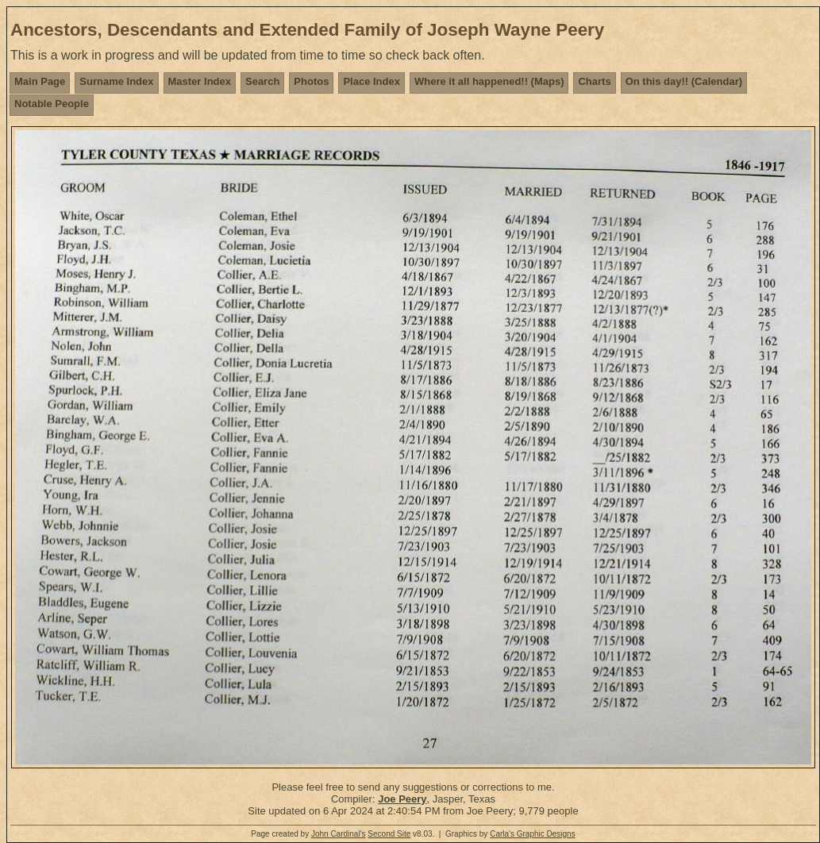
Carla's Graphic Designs (533, 834)
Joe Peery (402, 799)
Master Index (199, 81)
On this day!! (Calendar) (684, 81)
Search (262, 81)
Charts (594, 81)
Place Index (371, 81)
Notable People (51, 104)
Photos (311, 81)
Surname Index (116, 81)
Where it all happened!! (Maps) (489, 81)
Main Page (39, 81)
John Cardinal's (338, 834)
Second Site (389, 834)
